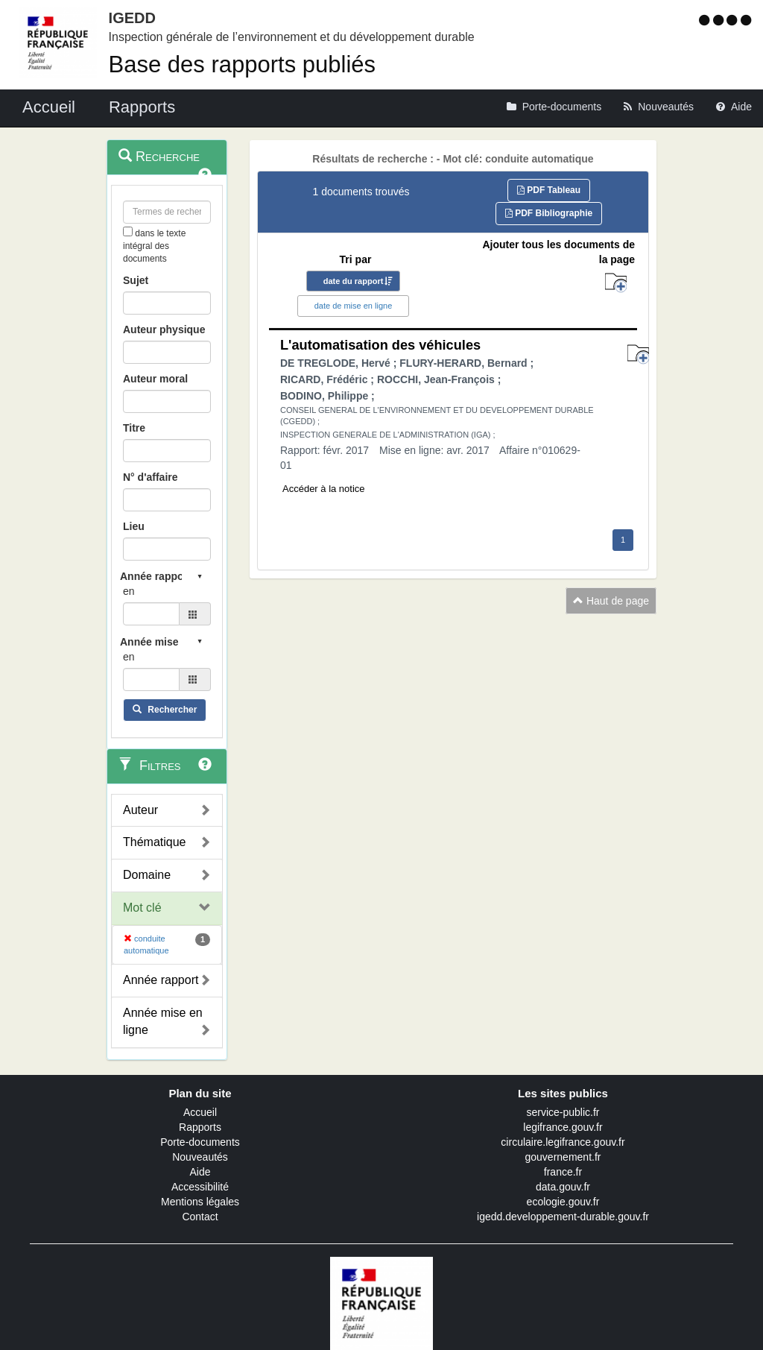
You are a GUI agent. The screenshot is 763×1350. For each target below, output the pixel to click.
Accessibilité (200, 1187)
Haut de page (611, 601)
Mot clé (142, 907)
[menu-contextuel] (128, 231)
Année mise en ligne (163, 1021)
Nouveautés (200, 1157)
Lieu (134, 526)
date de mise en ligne (353, 305)
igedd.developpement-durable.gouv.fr (563, 1217)
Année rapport (160, 980)
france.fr (563, 1172)
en (129, 591)
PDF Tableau (548, 190)
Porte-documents (200, 1142)
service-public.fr (562, 1112)
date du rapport (353, 281)
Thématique (154, 842)
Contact (200, 1217)
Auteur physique (164, 329)
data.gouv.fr (563, 1187)
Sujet (135, 280)
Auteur (140, 810)
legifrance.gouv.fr (562, 1127)
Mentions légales (200, 1202)
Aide (199, 1172)
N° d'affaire (150, 477)
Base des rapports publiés (242, 64)
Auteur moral (155, 379)
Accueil (200, 1112)
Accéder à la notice (323, 488)
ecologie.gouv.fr (563, 1202)
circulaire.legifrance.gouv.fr (562, 1142)
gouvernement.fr (563, 1157)
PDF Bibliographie (548, 213)
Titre (134, 428)
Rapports (200, 1127)
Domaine (147, 874)
